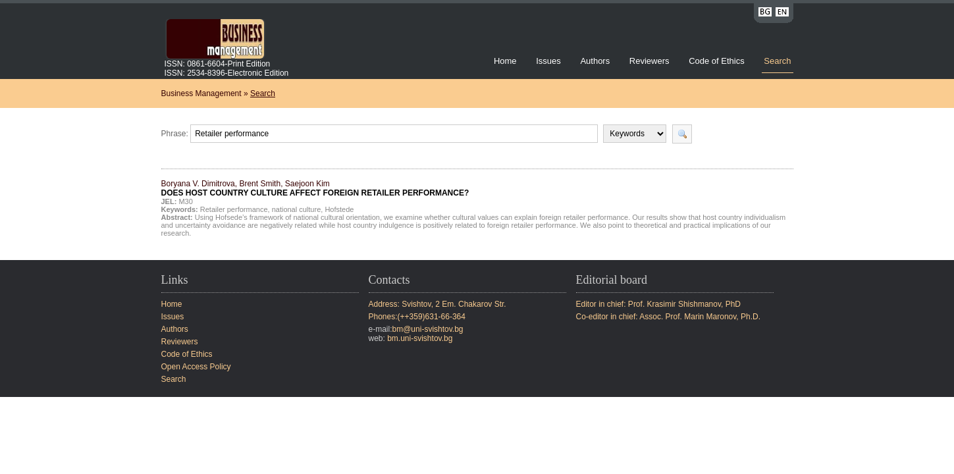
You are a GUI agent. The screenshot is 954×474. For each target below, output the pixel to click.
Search (777, 61)
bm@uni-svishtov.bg (428, 329)
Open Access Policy (196, 366)
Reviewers (650, 61)
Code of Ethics (717, 61)
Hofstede (339, 209)
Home (505, 61)
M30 (185, 201)
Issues (548, 61)
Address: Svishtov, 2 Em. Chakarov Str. (437, 304)
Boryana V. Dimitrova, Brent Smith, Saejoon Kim (315, 188)
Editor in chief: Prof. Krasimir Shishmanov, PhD (658, 304)
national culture (296, 209)
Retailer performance (234, 209)
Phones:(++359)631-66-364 (417, 316)
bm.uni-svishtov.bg (419, 338)
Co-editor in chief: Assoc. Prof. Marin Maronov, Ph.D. (668, 316)
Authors (595, 61)
